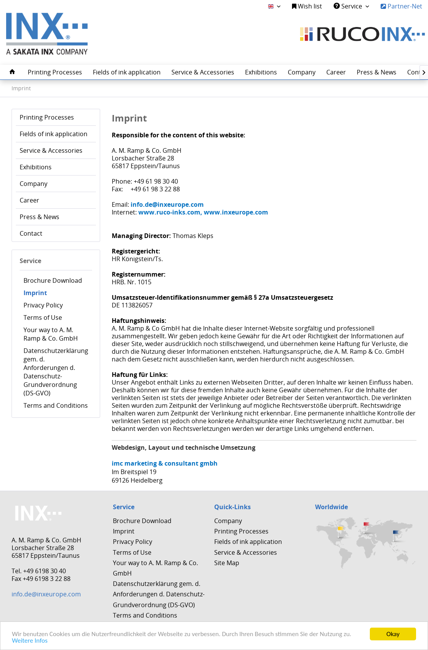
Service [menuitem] (349, 6)
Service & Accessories (51, 150)
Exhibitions (36, 167)
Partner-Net (401, 6)
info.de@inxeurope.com (46, 594)
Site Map (226, 563)
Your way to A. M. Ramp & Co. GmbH (50, 334)
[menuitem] (307, 6)
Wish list (307, 6)
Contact (31, 233)
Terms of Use (42, 317)
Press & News (39, 217)
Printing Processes (47, 117)
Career (29, 200)
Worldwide (331, 507)
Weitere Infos (29, 641)
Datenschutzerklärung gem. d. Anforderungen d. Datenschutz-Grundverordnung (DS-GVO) (55, 371)
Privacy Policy (43, 305)
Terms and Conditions (55, 405)
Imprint (35, 293)
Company (33, 183)
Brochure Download (52, 280)
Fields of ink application (53, 134)
